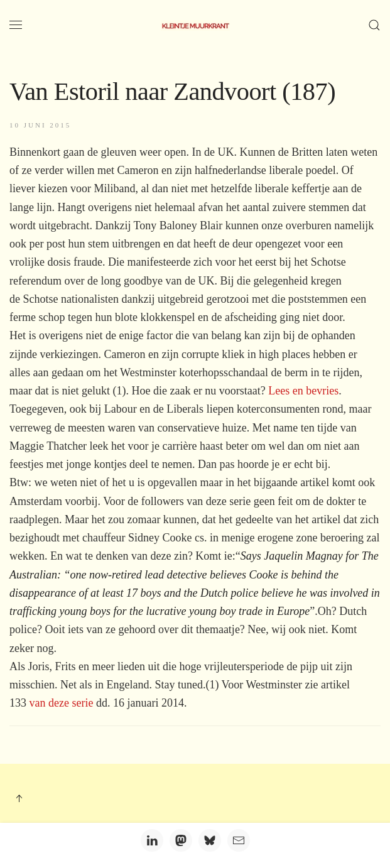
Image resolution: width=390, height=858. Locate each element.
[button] (15, 25)
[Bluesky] (209, 840)
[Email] (238, 840)
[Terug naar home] (195, 25)
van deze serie (62, 703)
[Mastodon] (181, 840)
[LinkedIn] (152, 840)
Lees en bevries (303, 390)
